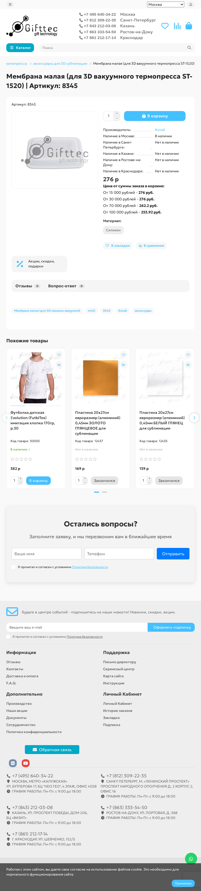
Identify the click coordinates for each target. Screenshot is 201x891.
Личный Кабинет (122, 694)
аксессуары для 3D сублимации (60, 63)
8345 (106, 310)
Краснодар (131, 37)
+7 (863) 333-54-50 (126, 807)
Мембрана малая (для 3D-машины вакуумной (47, 310)
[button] (6, 417)
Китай (160, 130)
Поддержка (116, 652)
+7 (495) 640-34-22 (32, 776)
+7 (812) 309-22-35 (126, 776)
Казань (127, 25)
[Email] (77, 627)
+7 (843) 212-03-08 (32, 807)
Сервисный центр (119, 669)
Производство (19, 703)
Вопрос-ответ (66, 285)
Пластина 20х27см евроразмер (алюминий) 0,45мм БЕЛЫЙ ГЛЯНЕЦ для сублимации (162, 420)
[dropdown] (10, 4)
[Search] (117, 47)
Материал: (112, 221)
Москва (127, 14)
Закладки (111, 718)
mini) (91, 310)
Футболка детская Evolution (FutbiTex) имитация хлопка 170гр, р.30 (32, 420)
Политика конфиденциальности (34, 732)
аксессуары (143, 310)
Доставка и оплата (22, 676)
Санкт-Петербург (138, 20)
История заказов (117, 710)
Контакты (14, 669)
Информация (21, 652)
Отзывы (27, 285)
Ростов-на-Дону (136, 31)
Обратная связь (52, 749)
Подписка (111, 725)
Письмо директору (119, 662)
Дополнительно (24, 694)
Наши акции (16, 710)
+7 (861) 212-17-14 (30, 834)
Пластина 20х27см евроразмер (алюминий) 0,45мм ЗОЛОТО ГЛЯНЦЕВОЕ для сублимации (97, 423)
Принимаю (183, 883)
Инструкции (113, 683)
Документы (16, 718)
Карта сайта (113, 676)
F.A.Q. (11, 683)
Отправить (173, 553)
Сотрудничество (20, 725)
